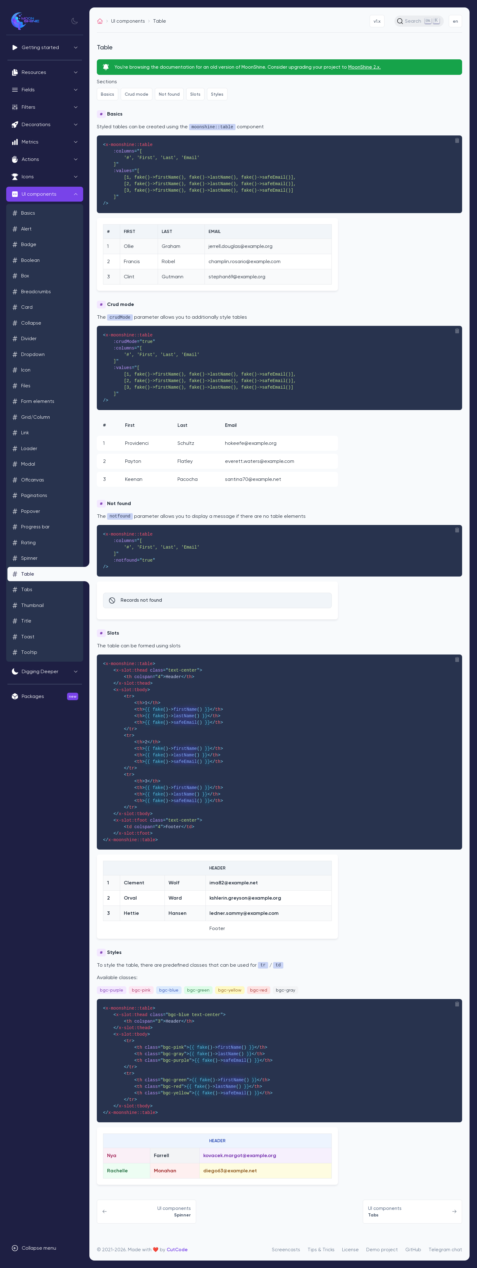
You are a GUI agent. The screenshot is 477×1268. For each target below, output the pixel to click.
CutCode (177, 1249)
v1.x (377, 21)
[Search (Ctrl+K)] (419, 21)
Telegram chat (445, 1249)
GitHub (413, 1249)
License (350, 1249)
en (455, 21)
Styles (217, 94)
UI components (128, 21)
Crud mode (136, 94)
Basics (107, 94)
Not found (169, 94)
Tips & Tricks (321, 1249)
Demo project (382, 1249)
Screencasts (286, 1249)
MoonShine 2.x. (364, 67)
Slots (195, 94)
